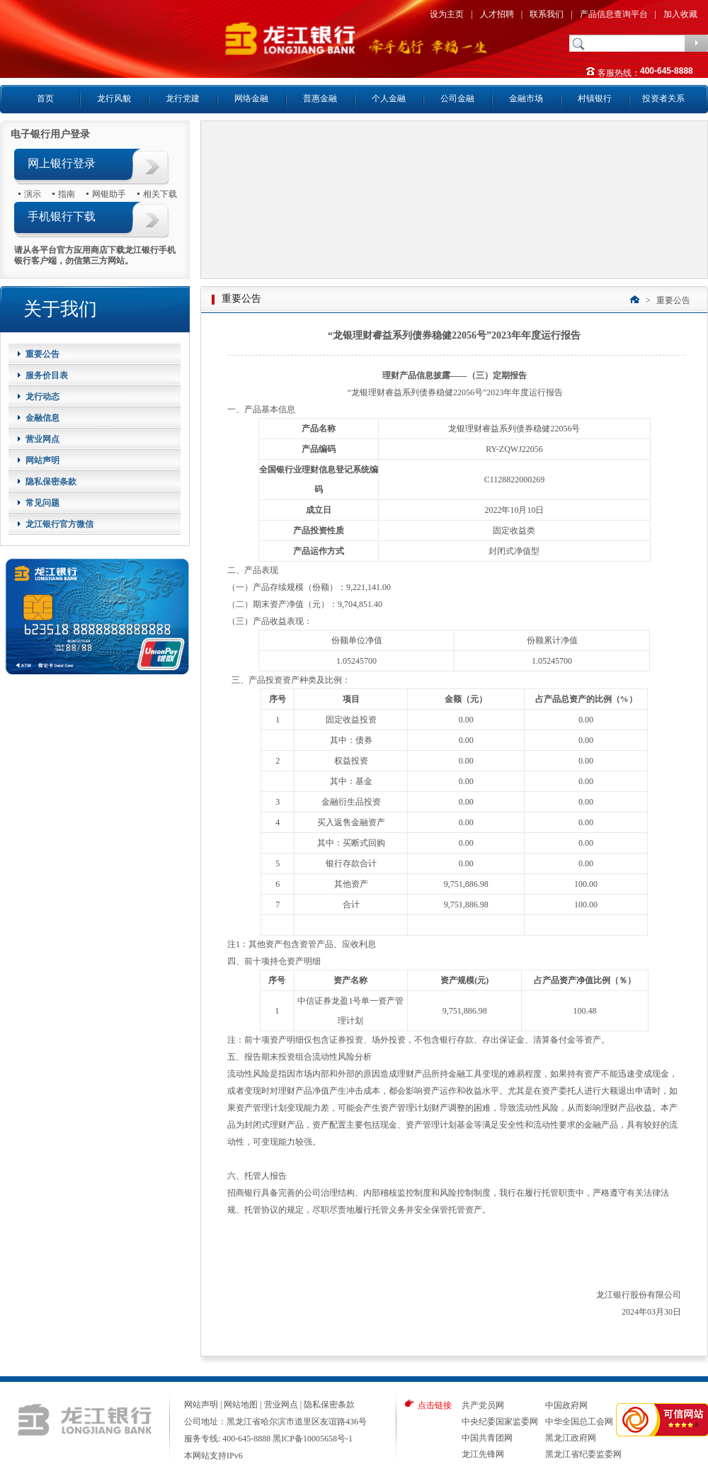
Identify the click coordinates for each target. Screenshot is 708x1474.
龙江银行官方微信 (59, 524)
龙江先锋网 (483, 1454)
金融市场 (526, 98)
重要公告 (42, 354)
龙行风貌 (114, 98)
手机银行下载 (62, 216)
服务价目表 (46, 375)
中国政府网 (566, 1405)
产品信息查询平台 (614, 14)
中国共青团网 (487, 1438)
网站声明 (42, 460)
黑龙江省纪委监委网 (583, 1454)
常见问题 (42, 503)
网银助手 (109, 193)
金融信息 (42, 418)
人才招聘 (497, 14)
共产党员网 (483, 1405)
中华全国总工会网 (579, 1422)
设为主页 (447, 14)
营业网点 (42, 439)
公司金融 (457, 98)
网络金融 (251, 98)
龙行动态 (42, 397)
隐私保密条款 (50, 482)
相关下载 (160, 193)
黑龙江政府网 (570, 1438)
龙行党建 (183, 98)
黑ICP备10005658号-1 (313, 1439)
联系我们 (547, 14)
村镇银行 (595, 98)
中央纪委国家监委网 (500, 1422)
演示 (32, 193)
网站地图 (241, 1405)
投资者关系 (663, 98)
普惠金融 (320, 98)
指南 (66, 193)
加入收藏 (680, 14)
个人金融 (389, 98)
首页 (45, 98)
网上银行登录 (62, 163)
